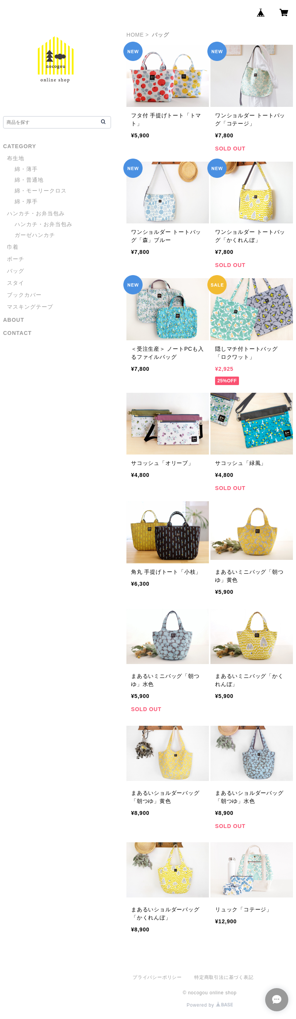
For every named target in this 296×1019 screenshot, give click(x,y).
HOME (135, 35)
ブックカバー (24, 295)
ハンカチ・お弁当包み (36, 213)
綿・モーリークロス (41, 191)
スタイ (15, 283)
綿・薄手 (26, 169)
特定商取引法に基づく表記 (224, 977)
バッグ (15, 271)
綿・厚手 (26, 201)
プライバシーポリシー (157, 977)
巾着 (12, 247)
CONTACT (17, 333)
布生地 (15, 158)
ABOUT (13, 320)
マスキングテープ (30, 307)
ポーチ (15, 259)
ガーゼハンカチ (35, 235)
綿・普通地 (29, 180)
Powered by (210, 1005)
